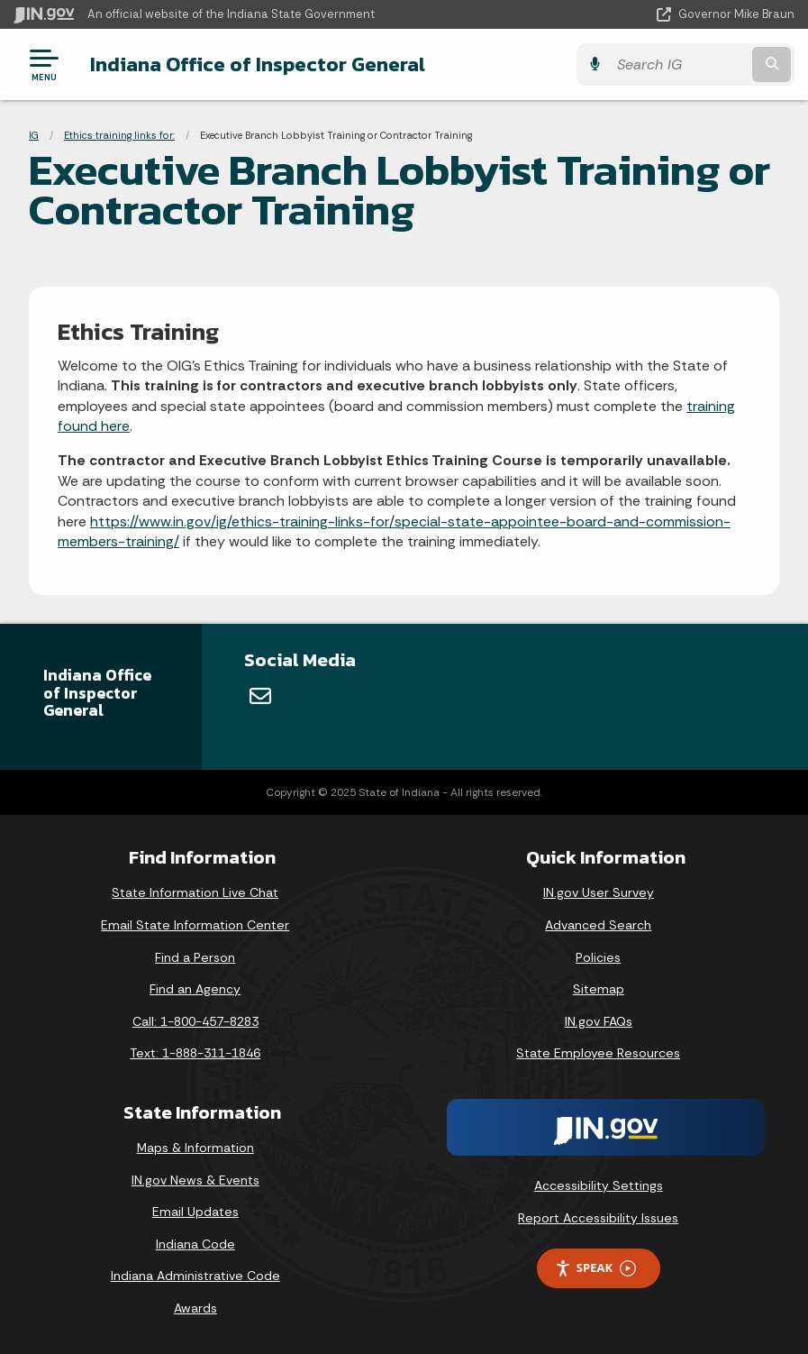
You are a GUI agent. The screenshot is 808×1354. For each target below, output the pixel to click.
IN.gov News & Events (195, 1180)
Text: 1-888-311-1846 (195, 1053)
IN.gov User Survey (598, 892)
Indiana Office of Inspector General (257, 64)
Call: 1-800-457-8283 (195, 1021)
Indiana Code (195, 1244)
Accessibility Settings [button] (598, 1185)
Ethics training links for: (119, 135)
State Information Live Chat (195, 892)
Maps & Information (195, 1147)
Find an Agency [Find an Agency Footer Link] (195, 989)
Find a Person (195, 957)
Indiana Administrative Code (195, 1275)
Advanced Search (598, 925)
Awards (195, 1308)
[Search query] (678, 64)
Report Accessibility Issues (598, 1218)
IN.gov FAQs (598, 1021)
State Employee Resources (598, 1053)
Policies (598, 957)
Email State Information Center (195, 925)
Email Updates (195, 1211)
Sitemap (598, 989)
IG (34, 135)
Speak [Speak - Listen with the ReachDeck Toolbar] (595, 1267)
